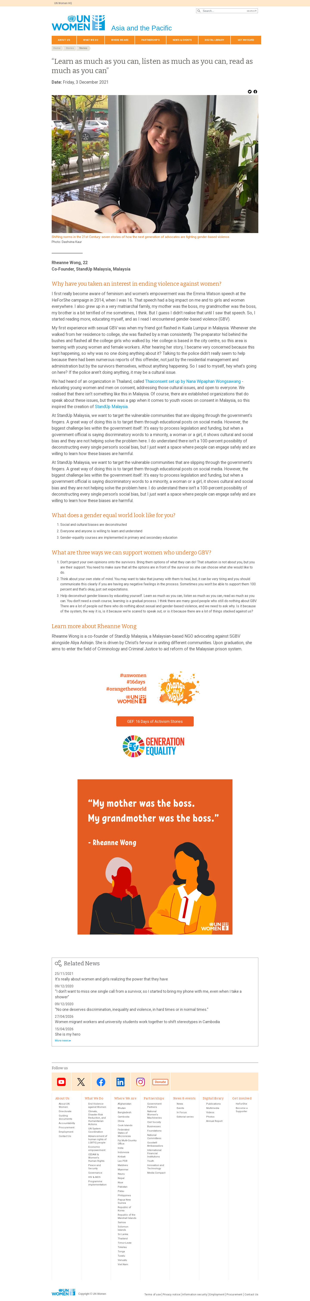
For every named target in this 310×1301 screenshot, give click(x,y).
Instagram (140, 1082)
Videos (210, 1113)
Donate (160, 1082)
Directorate (65, 1111)
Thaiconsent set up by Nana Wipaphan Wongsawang (193, 381)
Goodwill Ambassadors (155, 1145)
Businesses (154, 1127)
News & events (182, 40)
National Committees (154, 1137)
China (121, 1121)
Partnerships (150, 40)
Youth (150, 1161)
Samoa (122, 1222)
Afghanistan (124, 1104)
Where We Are (119, 40)
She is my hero (67, 1034)
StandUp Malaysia (111, 406)
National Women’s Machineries (154, 1115)
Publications (213, 1104)
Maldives (123, 1165)
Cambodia (123, 1117)
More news (62, 1040)
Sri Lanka (123, 1234)
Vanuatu (122, 1260)
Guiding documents (65, 1118)
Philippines (124, 1196)
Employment (66, 1132)
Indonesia (123, 1152)
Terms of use (152, 1294)
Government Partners (154, 1106)
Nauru (121, 1174)
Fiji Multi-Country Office (127, 1143)
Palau (121, 1191)
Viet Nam (123, 1264)
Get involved (246, 40)
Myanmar (123, 1170)
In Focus (182, 1113)
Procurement (66, 1128)
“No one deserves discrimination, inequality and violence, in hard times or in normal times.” (131, 1009)
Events (180, 1108)
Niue (120, 1183)
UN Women (99, 1294)
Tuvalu (121, 1256)
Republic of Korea (124, 1209)
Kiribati (122, 1157)
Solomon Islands (123, 1229)
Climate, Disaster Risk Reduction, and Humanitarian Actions (97, 1118)
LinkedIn (120, 1082)
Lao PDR (122, 1161)
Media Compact (156, 1173)
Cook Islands (125, 1125)
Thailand (123, 1239)
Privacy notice (171, 1294)
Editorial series (185, 1117)
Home (56, 48)
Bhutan (122, 1108)
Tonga (121, 1252)
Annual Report (214, 1121)
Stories (70, 48)
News (180, 1104)
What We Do (90, 40)
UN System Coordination (95, 1131)
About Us (64, 40)
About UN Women (64, 1106)
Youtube (61, 1082)
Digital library (214, 40)
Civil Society (154, 1122)
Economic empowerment (96, 1149)
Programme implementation (97, 1183)
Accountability (67, 1123)
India (120, 1148)
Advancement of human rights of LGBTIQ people (97, 1139)
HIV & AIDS (94, 1177)
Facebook (101, 1082)
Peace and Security (94, 1167)
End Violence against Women (97, 1106)
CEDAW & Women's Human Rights (96, 1158)
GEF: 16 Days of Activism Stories (155, 721)
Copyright (83, 1294)
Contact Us (65, 1136)
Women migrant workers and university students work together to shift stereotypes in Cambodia (137, 1021)
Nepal (121, 1178)
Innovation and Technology (155, 1167)
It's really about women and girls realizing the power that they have (111, 979)
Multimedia (212, 1108)
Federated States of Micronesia (124, 1133)
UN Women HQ (63, 3)
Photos (210, 1117)
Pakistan (122, 1187)
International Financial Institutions (154, 1154)
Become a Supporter (242, 1110)
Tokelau (122, 1247)
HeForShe (241, 1104)
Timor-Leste (125, 1243)
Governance (95, 1173)
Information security (194, 1294)
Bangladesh (124, 1113)
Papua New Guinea (124, 1202)
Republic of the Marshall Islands (127, 1217)
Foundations (154, 1131)
